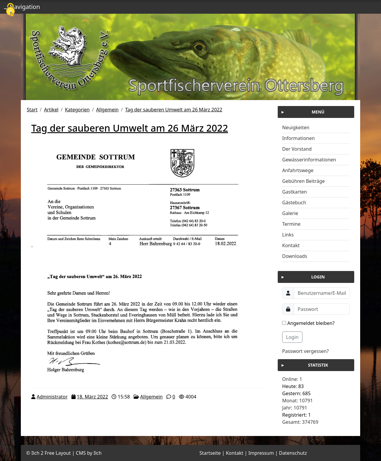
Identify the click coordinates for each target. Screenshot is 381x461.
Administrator (52, 396)
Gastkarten (294, 192)
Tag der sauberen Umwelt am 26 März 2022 (173, 109)
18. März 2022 (92, 396)
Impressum (261, 453)
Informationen (298, 138)
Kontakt (291, 245)
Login (292, 337)
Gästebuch (294, 202)
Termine (291, 224)
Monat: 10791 (297, 400)
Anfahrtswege (297, 170)
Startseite (210, 453)
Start (32, 109)
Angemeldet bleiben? (308, 323)
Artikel (51, 109)
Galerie (290, 213)
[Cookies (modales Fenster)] (10, 10)
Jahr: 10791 (294, 407)
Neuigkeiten (295, 127)
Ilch (97, 453)
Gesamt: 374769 (300, 422)
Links (288, 234)
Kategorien (77, 109)
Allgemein (107, 109)
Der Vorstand (297, 149)
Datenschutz (293, 453)
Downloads (294, 256)
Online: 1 (292, 379)
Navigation (25, 7)
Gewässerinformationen (309, 159)
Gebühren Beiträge (303, 181)
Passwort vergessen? (305, 351)
